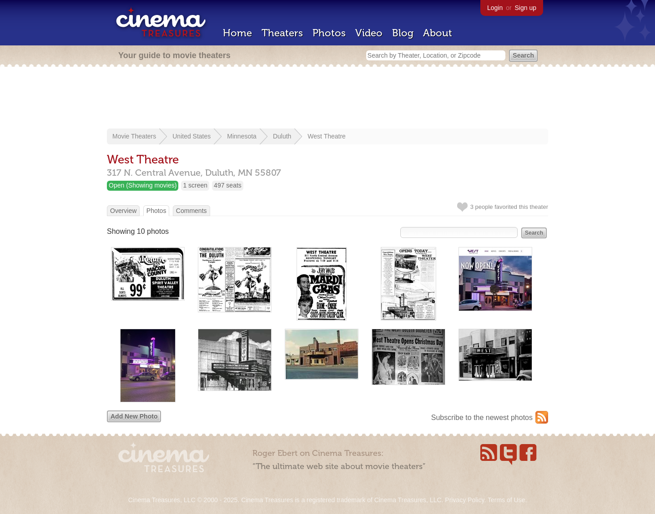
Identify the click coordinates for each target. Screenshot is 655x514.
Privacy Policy (464, 500)
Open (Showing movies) (142, 185)
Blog (402, 33)
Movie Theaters (134, 136)
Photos (329, 33)
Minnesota (242, 136)
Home (237, 33)
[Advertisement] (327, 98)
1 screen (195, 185)
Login (495, 7)
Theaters (282, 33)
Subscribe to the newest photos (482, 417)
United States (191, 136)
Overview (123, 210)
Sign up (525, 7)
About (437, 33)
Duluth (282, 136)
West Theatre (326, 136)
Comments (191, 210)
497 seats (228, 185)
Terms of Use (506, 500)
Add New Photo (134, 416)
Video (369, 33)
